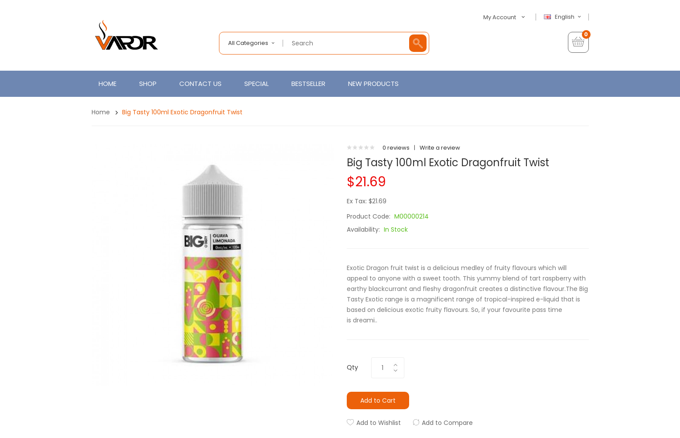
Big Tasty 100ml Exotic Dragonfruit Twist (182, 112)
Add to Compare (447, 422)
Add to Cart (378, 400)
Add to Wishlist (378, 422)
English (563, 17)
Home (101, 112)
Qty (352, 367)
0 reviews (396, 148)
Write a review (440, 148)
